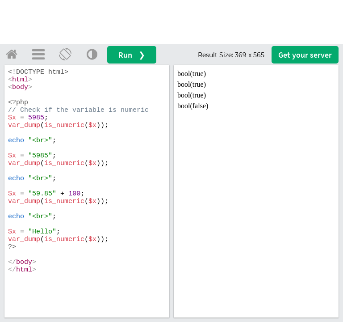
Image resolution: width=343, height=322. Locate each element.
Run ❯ (131, 55)
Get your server (305, 55)
